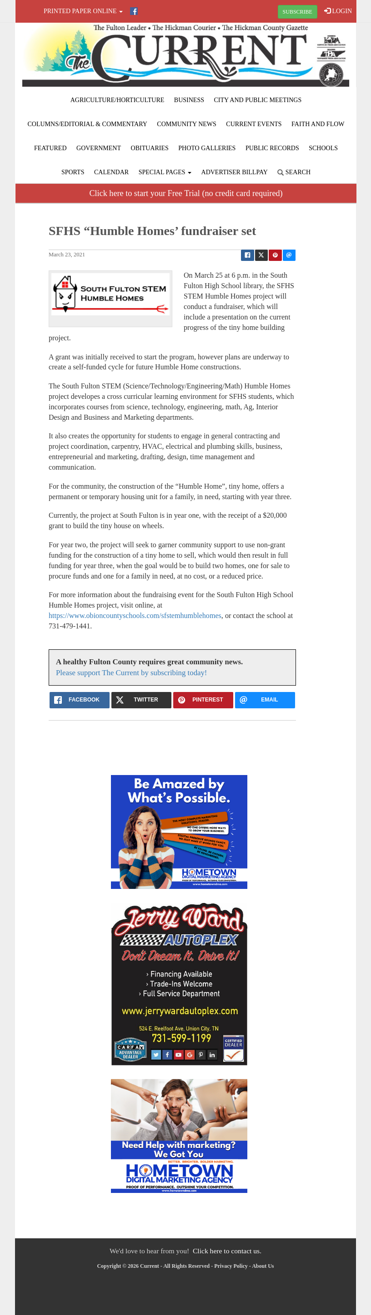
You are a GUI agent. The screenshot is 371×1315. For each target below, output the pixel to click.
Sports (73, 172)
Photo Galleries (207, 148)
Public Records (272, 148)
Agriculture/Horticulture (117, 100)
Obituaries (150, 148)
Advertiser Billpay (234, 172)
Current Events (253, 124)
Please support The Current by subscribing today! (131, 672)
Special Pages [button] (165, 172)
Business (189, 100)
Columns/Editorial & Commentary (87, 124)
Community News (186, 124)
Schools (323, 148)
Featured (50, 148)
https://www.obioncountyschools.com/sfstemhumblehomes (135, 615)
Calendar (111, 172)
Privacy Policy (231, 1266)
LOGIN (338, 11)
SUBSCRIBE (297, 12)
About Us (263, 1266)
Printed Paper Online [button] (83, 11)
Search (294, 172)
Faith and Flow (317, 124)
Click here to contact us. (227, 1251)
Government (98, 148)
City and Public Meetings (257, 100)
